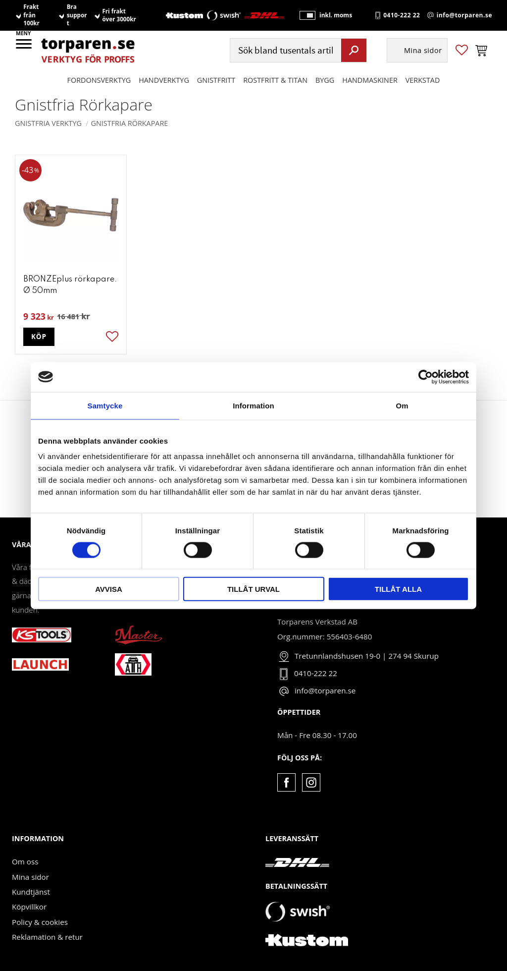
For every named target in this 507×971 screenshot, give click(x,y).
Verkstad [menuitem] (423, 80)
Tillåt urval (253, 589)
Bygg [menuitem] (324, 80)
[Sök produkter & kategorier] (284, 50)
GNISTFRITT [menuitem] (216, 80)
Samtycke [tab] (105, 405)
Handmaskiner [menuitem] (369, 80)
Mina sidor (30, 877)
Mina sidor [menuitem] (423, 50)
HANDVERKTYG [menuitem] (164, 80)
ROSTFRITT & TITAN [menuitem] (275, 80)
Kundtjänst (31, 892)
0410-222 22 (401, 15)
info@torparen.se (464, 15)
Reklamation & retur (47, 937)
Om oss (25, 861)
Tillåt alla (398, 589)
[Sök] (353, 50)
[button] (24, 47)
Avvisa (108, 589)
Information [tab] (253, 405)
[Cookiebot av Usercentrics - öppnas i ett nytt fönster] (425, 376)
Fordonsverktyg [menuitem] (99, 80)
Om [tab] (402, 405)
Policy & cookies (40, 922)
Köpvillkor (29, 907)
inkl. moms (335, 15)
